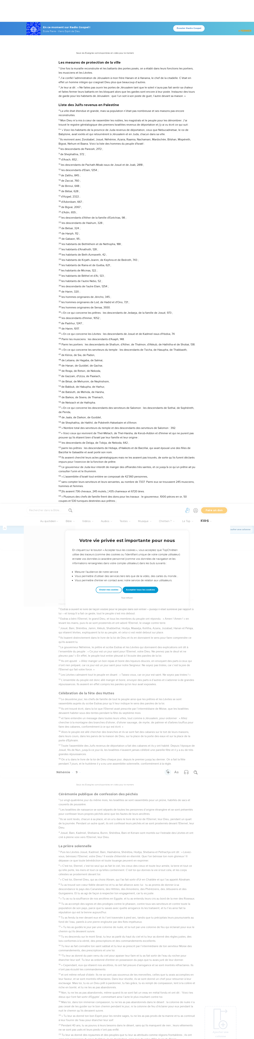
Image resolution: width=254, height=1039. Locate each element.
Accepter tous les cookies (140, 86)
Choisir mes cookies (108, 86)
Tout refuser (127, 94)
